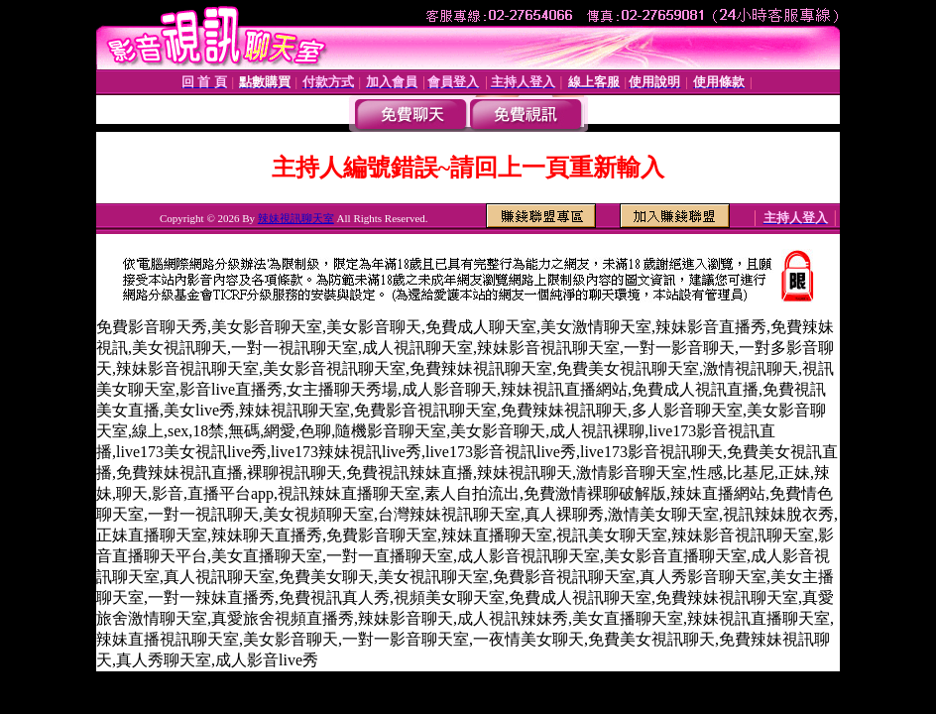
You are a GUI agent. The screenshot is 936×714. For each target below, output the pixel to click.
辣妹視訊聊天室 (296, 218)
